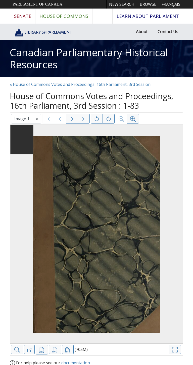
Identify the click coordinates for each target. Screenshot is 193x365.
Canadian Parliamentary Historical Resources (89, 58)
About (142, 31)
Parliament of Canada (37, 4)
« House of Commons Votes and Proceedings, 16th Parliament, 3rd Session (80, 84)
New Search (121, 4)
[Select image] (26, 119)
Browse (148, 4)
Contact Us (168, 31)
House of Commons (63, 16)
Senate (22, 16)
